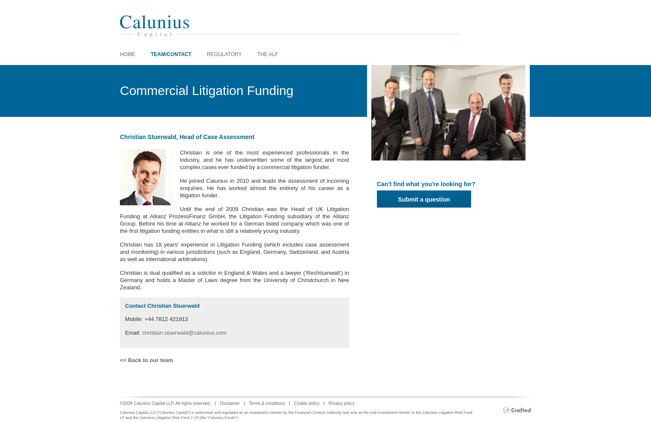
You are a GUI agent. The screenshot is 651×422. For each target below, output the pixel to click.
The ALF (267, 54)
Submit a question (424, 199)
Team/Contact (171, 54)
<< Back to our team (146, 360)
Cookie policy (306, 403)
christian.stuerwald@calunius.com (184, 333)
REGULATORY (224, 54)
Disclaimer (230, 403)
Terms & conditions (267, 403)
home (127, 54)
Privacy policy (341, 403)
